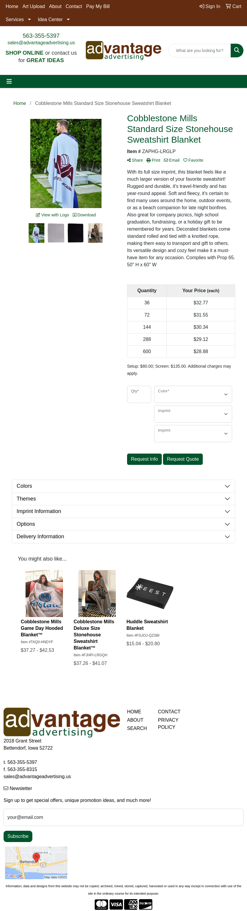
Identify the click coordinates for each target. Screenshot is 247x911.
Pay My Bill (98, 6)
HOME (134, 711)
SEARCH (137, 728)
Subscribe (17, 836)
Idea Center (50, 19)
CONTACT (169, 711)
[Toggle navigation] (9, 81)
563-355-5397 (41, 35)
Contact (74, 6)
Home (12, 6)
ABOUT (135, 720)
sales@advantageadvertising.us (41, 42)
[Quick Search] (199, 50)
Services (15, 19)
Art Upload (34, 6)
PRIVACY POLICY (168, 724)
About (55, 6)
